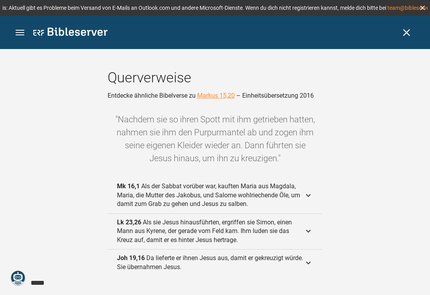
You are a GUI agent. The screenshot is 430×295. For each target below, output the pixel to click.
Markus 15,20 (216, 95)
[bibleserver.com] (70, 33)
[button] (422, 8)
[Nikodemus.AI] (18, 278)
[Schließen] (406, 32)
